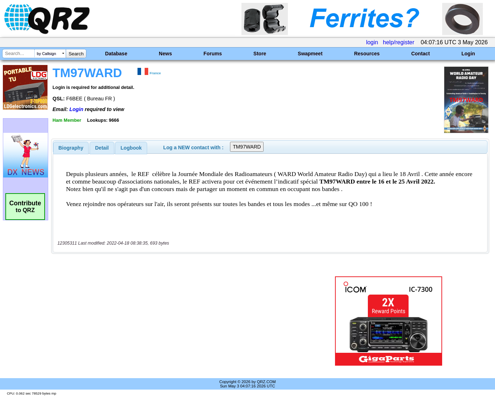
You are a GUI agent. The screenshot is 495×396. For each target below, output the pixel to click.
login (372, 42)
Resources (367, 53)
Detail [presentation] (102, 148)
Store (260, 53)
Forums (213, 53)
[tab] (71, 148)
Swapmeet (310, 53)
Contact (420, 53)
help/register (398, 42)
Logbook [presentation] (131, 148)
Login (468, 53)
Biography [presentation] (71, 148)
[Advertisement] (175, 321)
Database (116, 53)
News (165, 53)
